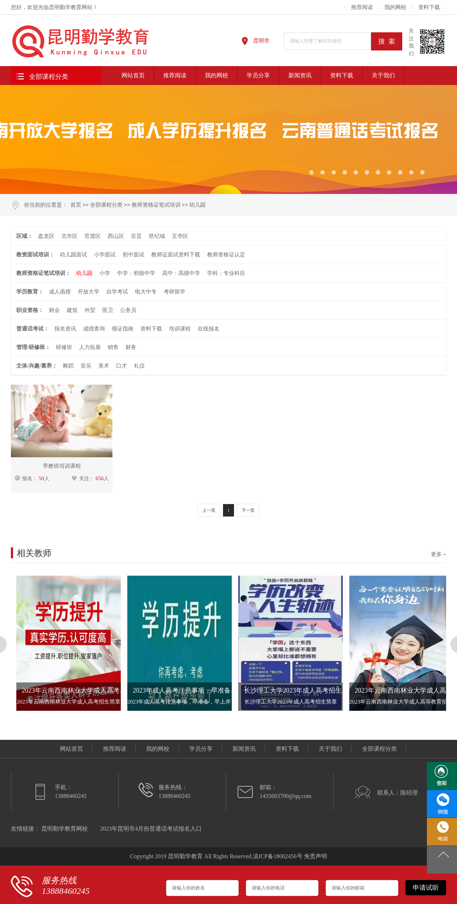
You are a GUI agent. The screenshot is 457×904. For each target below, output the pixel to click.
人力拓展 (90, 347)
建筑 (72, 310)
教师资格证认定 (226, 255)
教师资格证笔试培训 (156, 205)
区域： (24, 236)
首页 (75, 205)
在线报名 (208, 329)
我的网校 (395, 7)
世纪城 (157, 236)
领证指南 (122, 329)
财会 (54, 310)
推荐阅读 (362, 7)
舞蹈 (68, 366)
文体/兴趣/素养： (36, 366)
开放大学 (88, 292)
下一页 (248, 510)
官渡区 (93, 236)
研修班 (64, 347)
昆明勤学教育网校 (64, 829)
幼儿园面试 (73, 255)
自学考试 (117, 292)
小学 (104, 273)
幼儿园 (197, 205)
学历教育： (30, 292)
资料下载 (429, 7)
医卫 (107, 310)
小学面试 (105, 255)
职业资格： (30, 310)
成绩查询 (94, 329)
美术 (103, 366)
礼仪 (139, 366)
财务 (130, 347)
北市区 (69, 236)
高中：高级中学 (181, 273)
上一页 (208, 510)
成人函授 (60, 292)
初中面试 (133, 255)
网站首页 (133, 75)
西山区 (116, 236)
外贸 (90, 310)
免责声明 (315, 856)
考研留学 (174, 292)
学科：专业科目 (226, 273)
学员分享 (258, 75)
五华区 (180, 236)
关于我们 (383, 75)
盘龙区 (46, 236)
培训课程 (180, 329)
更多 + (438, 554)
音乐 (86, 366)
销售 (113, 347)
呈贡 (136, 236)
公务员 (128, 310)
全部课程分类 (41, 75)
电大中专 (146, 292)
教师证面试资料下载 (175, 255)
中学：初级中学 (136, 273)
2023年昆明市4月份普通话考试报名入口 (151, 829)
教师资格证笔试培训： (43, 273)
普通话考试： (32, 329)
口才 (121, 366)
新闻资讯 (300, 75)
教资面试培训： (35, 255)
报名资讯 (65, 329)
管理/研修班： (33, 347)
